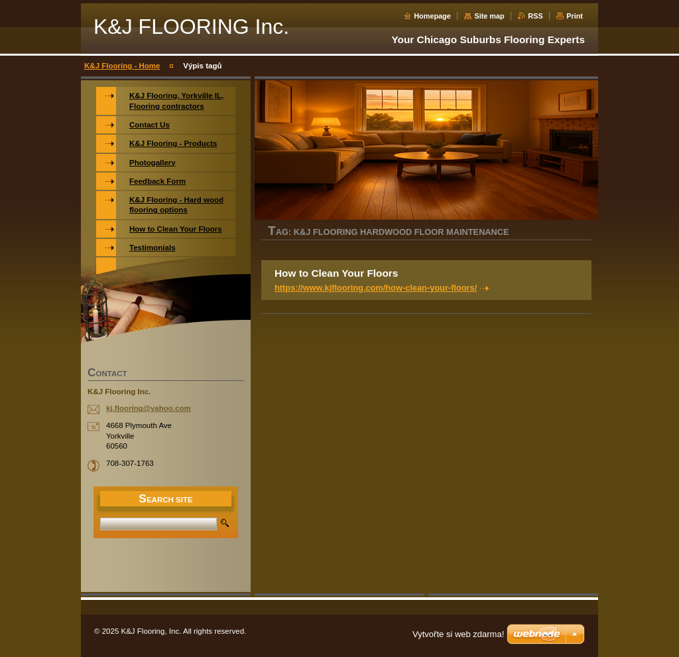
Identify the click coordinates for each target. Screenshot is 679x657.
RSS (535, 16)
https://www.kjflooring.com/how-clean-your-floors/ (376, 288)
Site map (489, 16)
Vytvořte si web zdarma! (458, 634)
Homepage (432, 16)
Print (574, 16)
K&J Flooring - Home (122, 66)
